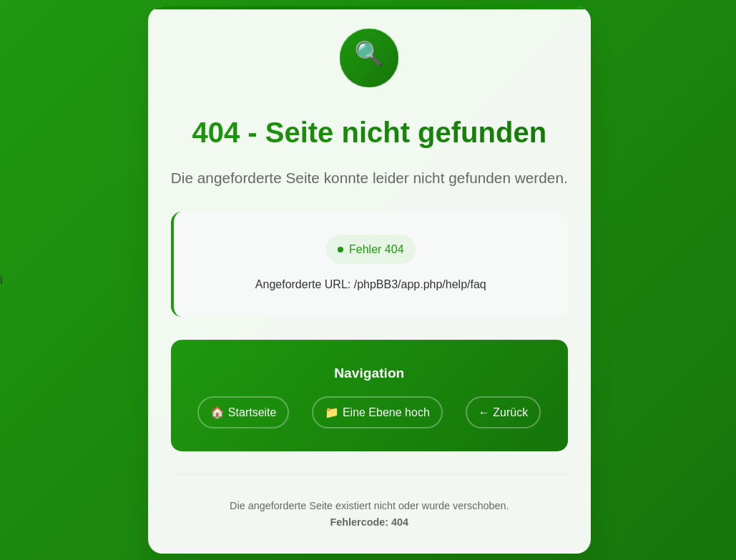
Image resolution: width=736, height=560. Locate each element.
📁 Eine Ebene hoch (377, 412)
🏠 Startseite (243, 412)
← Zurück (503, 412)
